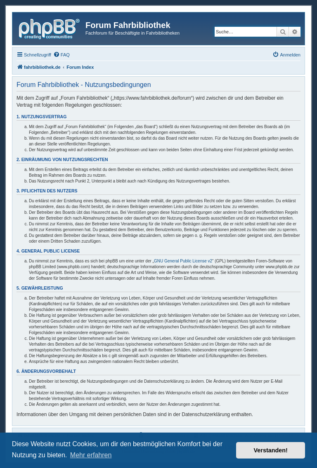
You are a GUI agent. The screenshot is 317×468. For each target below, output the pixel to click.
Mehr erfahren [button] (91, 455)
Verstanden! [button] (271, 450)
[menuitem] (61, 55)
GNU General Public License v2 (183, 261)
